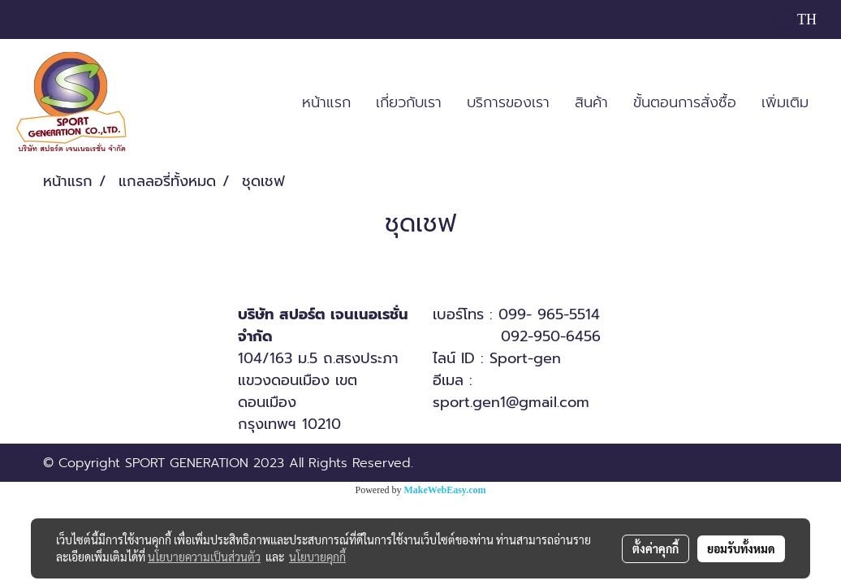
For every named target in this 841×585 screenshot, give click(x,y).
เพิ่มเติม (785, 102)
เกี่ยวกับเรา (409, 102)
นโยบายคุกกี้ (317, 556)
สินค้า (591, 102)
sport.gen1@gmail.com (511, 402)
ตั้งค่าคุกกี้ (655, 548)
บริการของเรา (508, 102)
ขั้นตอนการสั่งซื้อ (684, 102)
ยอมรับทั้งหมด (741, 548)
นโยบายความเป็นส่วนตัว (204, 556)
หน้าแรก (326, 102)
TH (795, 19)
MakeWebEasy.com (445, 490)
